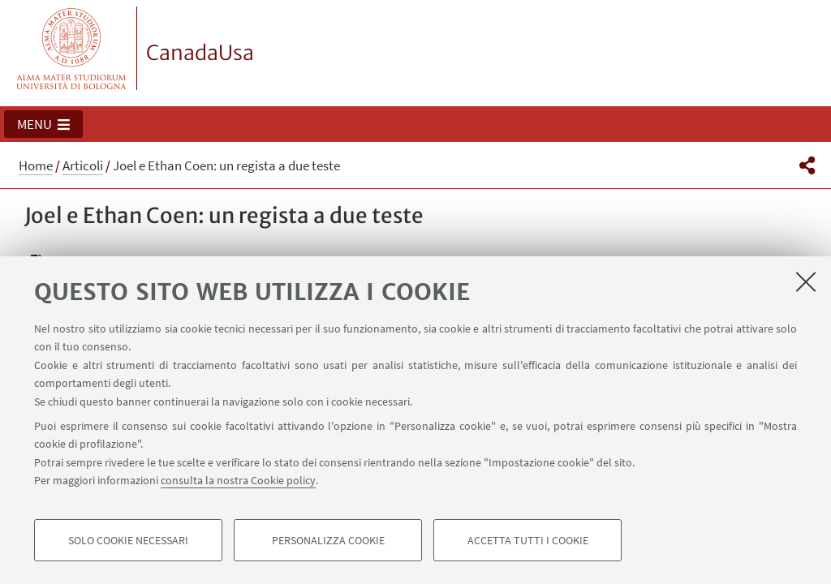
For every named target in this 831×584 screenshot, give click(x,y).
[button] (43, 124)
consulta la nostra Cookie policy (238, 480)
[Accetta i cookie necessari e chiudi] (806, 281)
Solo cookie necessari (128, 540)
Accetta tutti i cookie (527, 540)
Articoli (82, 165)
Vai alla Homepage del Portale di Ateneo (71, 48)
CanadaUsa (200, 53)
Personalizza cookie (328, 540)
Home (36, 165)
